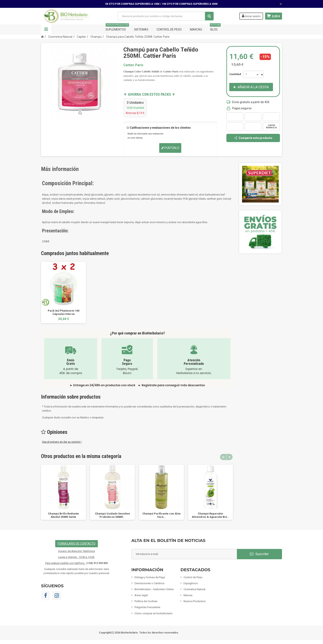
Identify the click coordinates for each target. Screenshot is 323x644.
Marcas (196, 29)
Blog (215, 27)
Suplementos (117, 27)
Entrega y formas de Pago (150, 577)
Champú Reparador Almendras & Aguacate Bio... (210, 515)
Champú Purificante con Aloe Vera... (161, 515)
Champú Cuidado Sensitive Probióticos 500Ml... (112, 515)
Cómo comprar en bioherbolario (154, 613)
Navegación (46, 29)
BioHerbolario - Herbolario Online (154, 589)
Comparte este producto (253, 138)
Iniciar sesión (251, 16)
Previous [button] (223, 457)
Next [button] (229, 457)
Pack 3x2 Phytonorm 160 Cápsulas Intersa (63, 312)
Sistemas (141, 29)
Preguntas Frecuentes (147, 607)
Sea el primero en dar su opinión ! (62, 441)
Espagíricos (191, 583)
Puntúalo (170, 148)
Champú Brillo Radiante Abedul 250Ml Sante (63, 515)
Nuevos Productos (195, 601)
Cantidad (235, 74)
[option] (63, 292)
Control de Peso (169, 29)
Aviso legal (141, 595)
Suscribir (259, 554)
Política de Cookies (146, 601)
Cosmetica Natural (194, 589)
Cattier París (133, 65)
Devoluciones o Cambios (149, 583)
